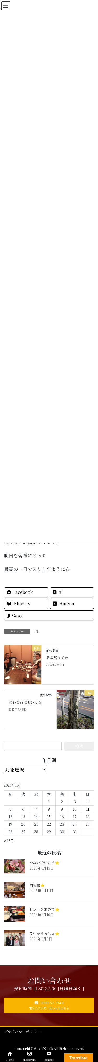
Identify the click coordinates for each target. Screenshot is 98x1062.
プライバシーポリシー (22, 1031)
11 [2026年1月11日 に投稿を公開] (87, 809)
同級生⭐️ (37, 885)
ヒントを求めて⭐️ (44, 909)
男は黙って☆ (57, 657)
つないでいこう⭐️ (44, 862)
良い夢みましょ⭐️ (44, 933)
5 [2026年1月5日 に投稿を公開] (10, 809)
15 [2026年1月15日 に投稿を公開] (49, 816)
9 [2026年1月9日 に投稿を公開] (62, 809)
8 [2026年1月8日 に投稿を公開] (49, 809)
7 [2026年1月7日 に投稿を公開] (36, 809)
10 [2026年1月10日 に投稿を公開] (75, 809)
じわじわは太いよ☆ (25, 702)
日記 (36, 631)
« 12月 (9, 840)
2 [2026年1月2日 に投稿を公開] (62, 801)
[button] (49, 1005)
